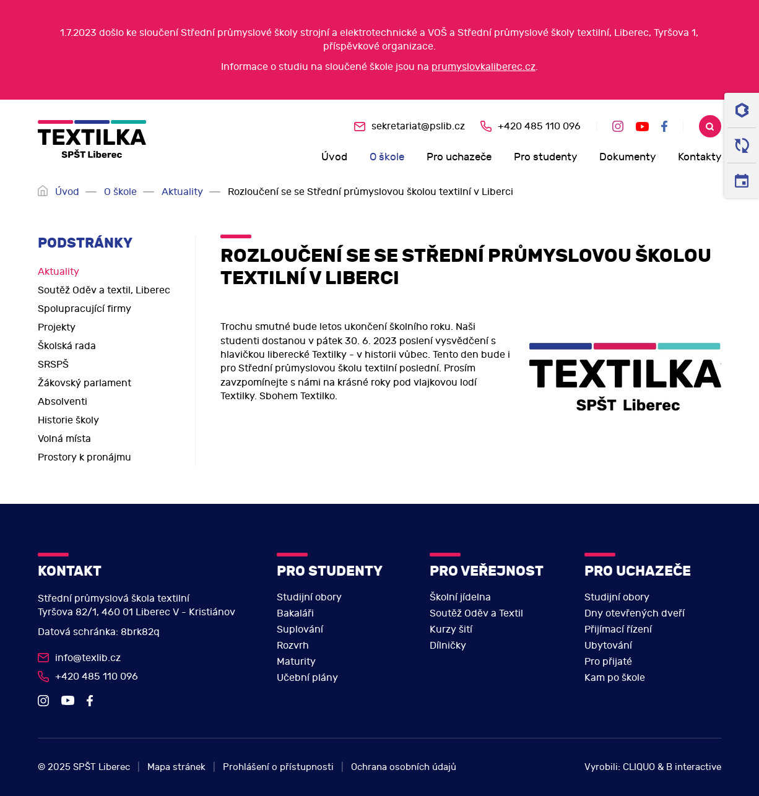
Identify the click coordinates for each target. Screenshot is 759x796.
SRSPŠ (53, 364)
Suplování (300, 629)
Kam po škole (614, 677)
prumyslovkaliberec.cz (484, 66)
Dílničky (448, 645)
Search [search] (710, 126)
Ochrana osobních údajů (403, 767)
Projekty (57, 327)
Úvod (334, 157)
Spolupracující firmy (84, 308)
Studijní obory (309, 597)
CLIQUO (639, 767)
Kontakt (70, 571)
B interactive (693, 767)
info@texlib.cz (88, 658)
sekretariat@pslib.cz (418, 126)
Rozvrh (293, 645)
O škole (387, 157)
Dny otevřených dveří (634, 613)
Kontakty (699, 157)
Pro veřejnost (487, 571)
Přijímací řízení (618, 629)
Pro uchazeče (459, 157)
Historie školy (68, 420)
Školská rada (67, 346)
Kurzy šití (451, 629)
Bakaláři (295, 613)
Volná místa (64, 438)
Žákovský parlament (84, 383)
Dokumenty (627, 157)
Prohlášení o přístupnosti (278, 767)
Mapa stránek (176, 767)
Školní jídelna (460, 597)
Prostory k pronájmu (84, 457)
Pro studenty (545, 157)
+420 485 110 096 (539, 126)
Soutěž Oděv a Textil (476, 613)
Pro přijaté (608, 661)
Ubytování (608, 645)
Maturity (296, 661)
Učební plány (307, 677)
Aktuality (182, 191)
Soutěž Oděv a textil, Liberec (104, 290)
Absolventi (62, 401)
